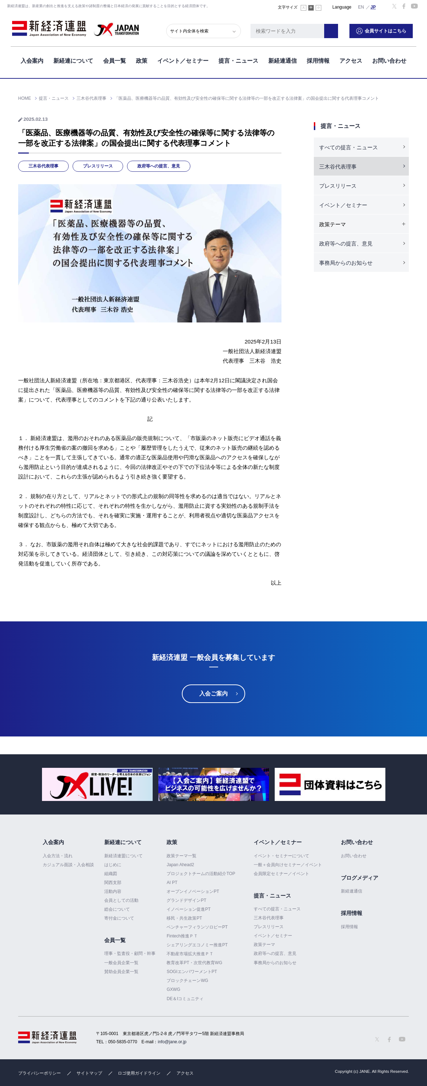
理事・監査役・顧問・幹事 (129, 953)
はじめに (112, 864)
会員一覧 (114, 60)
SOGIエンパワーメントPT (192, 971)
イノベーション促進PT (188, 909)
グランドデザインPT (186, 900)
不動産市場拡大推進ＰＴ (190, 953)
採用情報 (318, 60)
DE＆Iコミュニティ (185, 998)
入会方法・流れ (58, 855)
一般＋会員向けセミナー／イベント (288, 864)
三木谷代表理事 (43, 166)
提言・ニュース (238, 60)
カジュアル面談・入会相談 (68, 864)
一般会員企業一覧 (121, 962)
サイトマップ (89, 1073)
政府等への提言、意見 (158, 166)
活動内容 (112, 891)
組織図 (110, 873)
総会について (117, 909)
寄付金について (119, 918)
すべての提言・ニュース (348, 147)
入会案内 (32, 60)
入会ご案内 (213, 694)
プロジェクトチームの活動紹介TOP (201, 873)
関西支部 (112, 882)
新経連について (73, 60)
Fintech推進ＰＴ (182, 936)
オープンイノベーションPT (193, 891)
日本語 (373, 7)
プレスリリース (98, 166)
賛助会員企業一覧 (121, 971)
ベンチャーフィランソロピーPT (197, 927)
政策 (141, 60)
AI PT (172, 882)
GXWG (173, 989)
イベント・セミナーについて (281, 855)
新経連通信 (282, 60)
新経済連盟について (123, 855)
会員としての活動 (121, 900)
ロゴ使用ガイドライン (139, 1073)
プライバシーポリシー (39, 1073)
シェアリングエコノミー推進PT (197, 944)
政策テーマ (264, 944)
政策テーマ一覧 (181, 855)
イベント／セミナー (183, 60)
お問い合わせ (389, 60)
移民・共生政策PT (184, 918)
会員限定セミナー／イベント (281, 873)
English (361, 7)
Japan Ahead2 (180, 864)
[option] (97, 784)
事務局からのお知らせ (346, 263)
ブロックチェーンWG (187, 980)
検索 (334, 30)
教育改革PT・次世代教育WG (194, 962)
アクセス (350, 60)
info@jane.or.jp (172, 1041)
